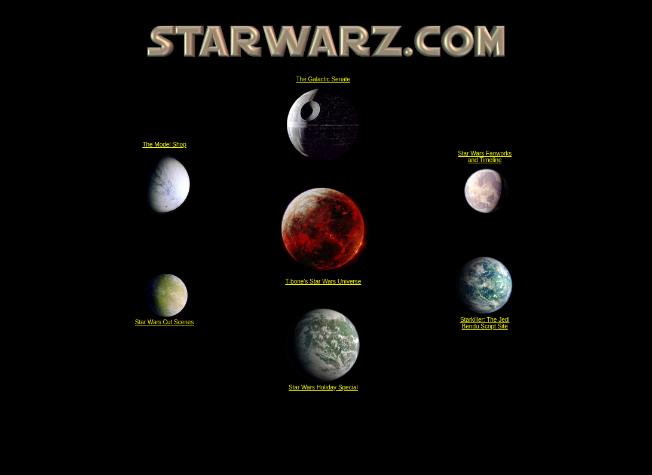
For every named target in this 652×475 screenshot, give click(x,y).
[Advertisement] (326, 435)
